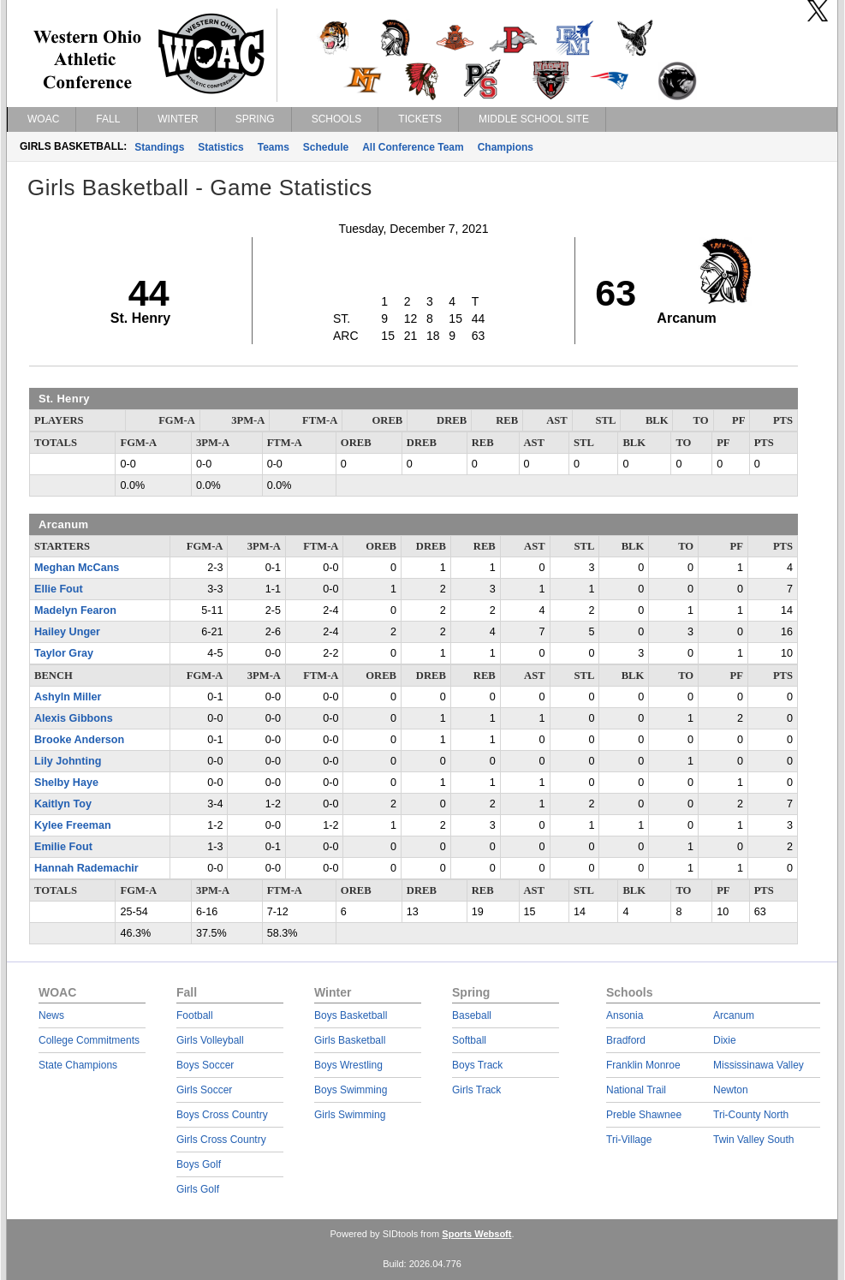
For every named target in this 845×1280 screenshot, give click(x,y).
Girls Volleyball (210, 1040)
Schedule (325, 147)
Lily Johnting (67, 761)
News (51, 1015)
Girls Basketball (349, 1040)
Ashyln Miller (67, 697)
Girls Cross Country (221, 1140)
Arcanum (733, 1015)
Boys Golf (198, 1164)
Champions (505, 147)
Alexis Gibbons (73, 718)
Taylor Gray (63, 653)
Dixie (724, 1040)
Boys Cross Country (222, 1115)
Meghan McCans (76, 568)
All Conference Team (412, 147)
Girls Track (476, 1090)
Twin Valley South (753, 1140)
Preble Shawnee (643, 1115)
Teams (273, 147)
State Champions (78, 1065)
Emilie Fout (63, 847)
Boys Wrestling (348, 1065)
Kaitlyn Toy (63, 804)
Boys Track (477, 1065)
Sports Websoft (476, 1234)
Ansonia (624, 1015)
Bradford (626, 1040)
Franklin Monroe (643, 1065)
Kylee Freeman (72, 825)
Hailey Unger (67, 632)
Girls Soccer (204, 1090)
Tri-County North (750, 1115)
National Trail (636, 1090)
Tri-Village (629, 1140)
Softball (469, 1040)
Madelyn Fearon (75, 610)
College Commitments (89, 1040)
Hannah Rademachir (86, 868)
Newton (730, 1090)
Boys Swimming (350, 1090)
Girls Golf (197, 1189)
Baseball (471, 1015)
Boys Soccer (205, 1065)
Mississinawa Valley (758, 1065)
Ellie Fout (58, 589)
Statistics (220, 147)
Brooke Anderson (79, 740)
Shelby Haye (66, 783)
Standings (159, 147)
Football (194, 1015)
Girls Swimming (349, 1115)
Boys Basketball (350, 1015)
